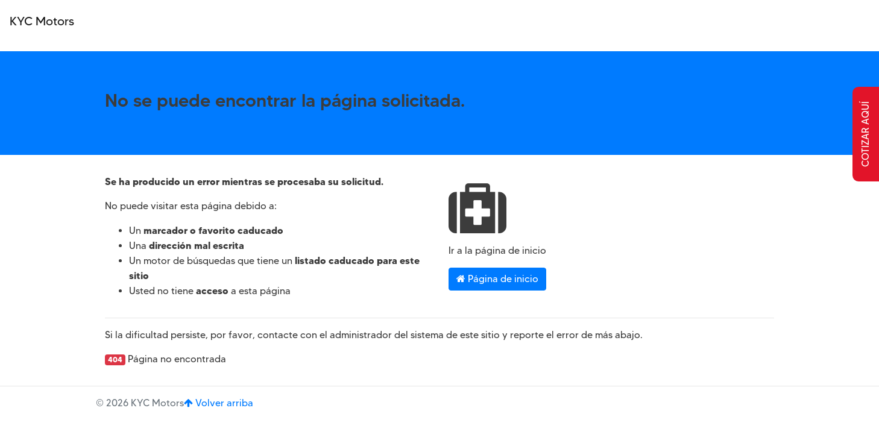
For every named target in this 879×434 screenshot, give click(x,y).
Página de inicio (497, 279)
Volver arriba (218, 403)
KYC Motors (42, 21)
